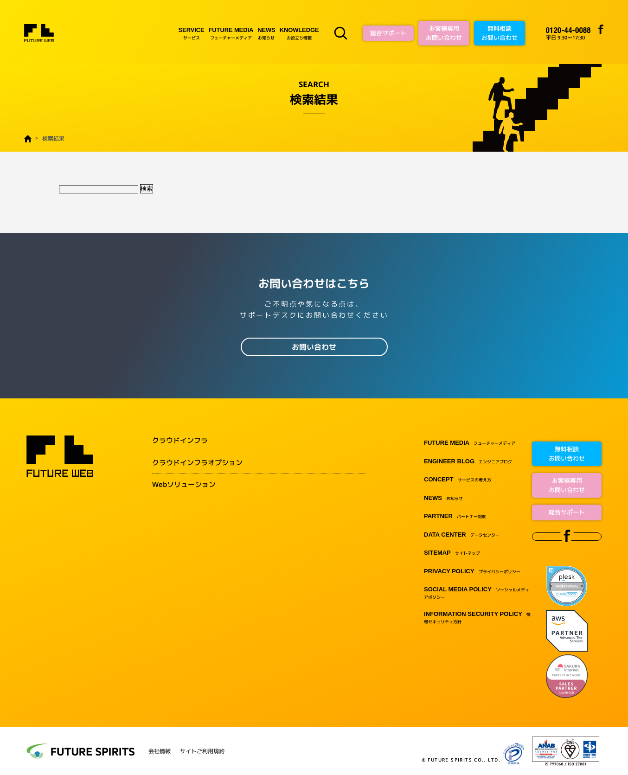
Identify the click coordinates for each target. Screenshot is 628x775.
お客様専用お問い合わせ (444, 33)
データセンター (462, 535)
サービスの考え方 (457, 480)
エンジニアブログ (468, 462)
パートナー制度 (455, 516)
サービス (192, 33)
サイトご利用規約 (202, 751)
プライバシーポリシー (472, 572)
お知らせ (266, 33)
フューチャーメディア (231, 33)
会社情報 (159, 751)
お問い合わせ (314, 347)
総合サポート (388, 33)
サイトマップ (452, 553)
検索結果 (53, 138)
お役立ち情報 (299, 33)
